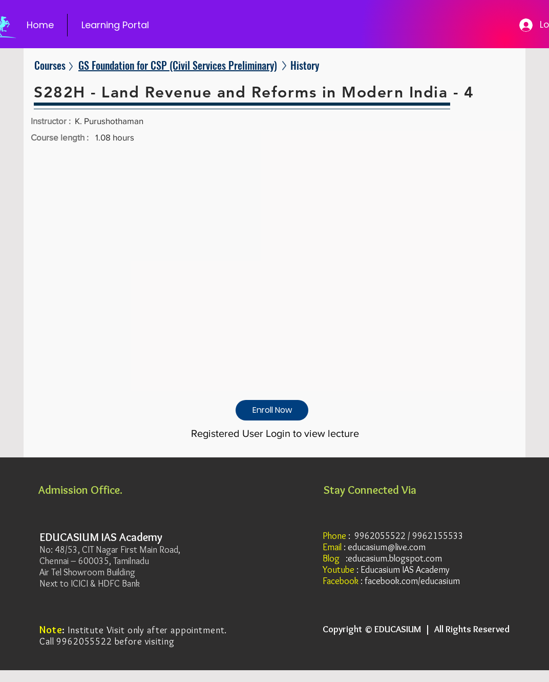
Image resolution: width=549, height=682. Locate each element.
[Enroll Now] (272, 410)
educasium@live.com (387, 547)
